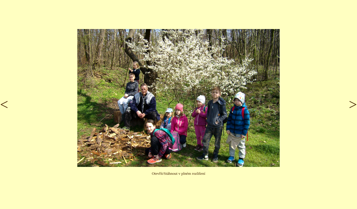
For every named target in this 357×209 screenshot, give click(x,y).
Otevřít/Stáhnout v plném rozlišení (178, 173)
